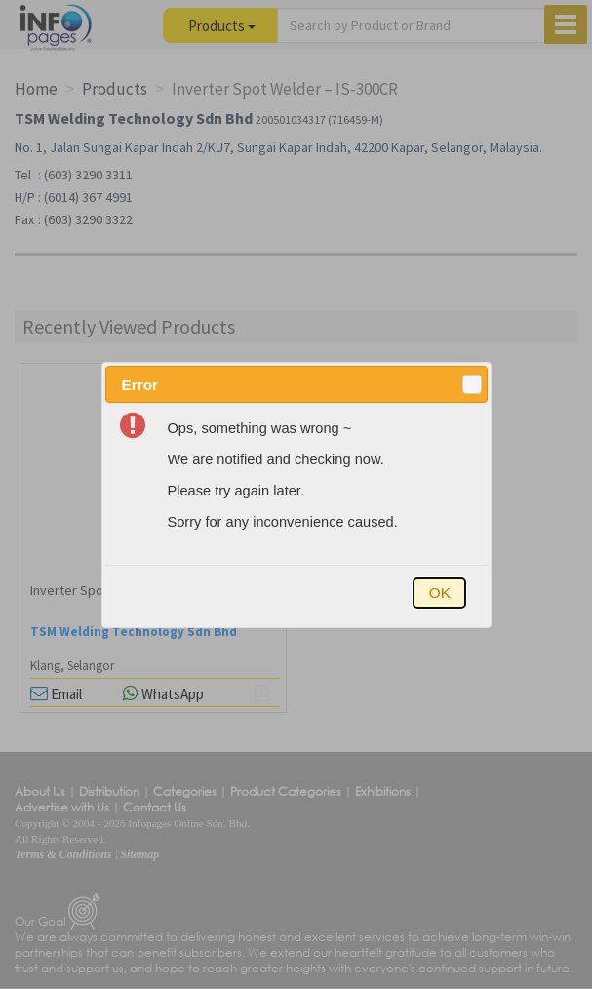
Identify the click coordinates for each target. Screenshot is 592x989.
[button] (472, 384)
